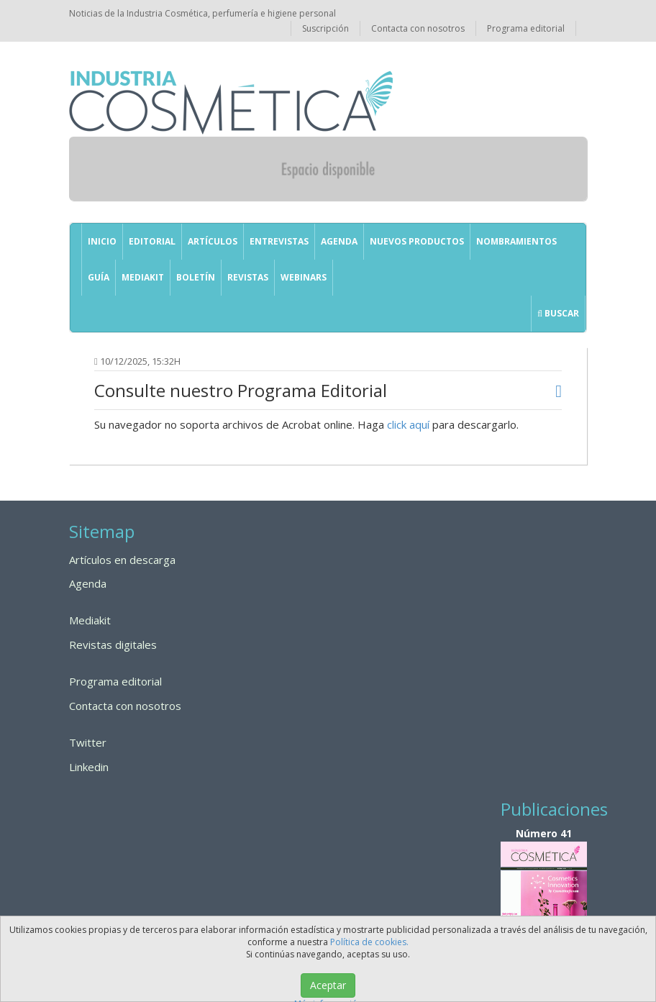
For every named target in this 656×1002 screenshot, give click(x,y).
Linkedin (89, 767)
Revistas (247, 277)
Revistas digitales (113, 644)
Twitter (87, 742)
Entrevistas (279, 241)
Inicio (102, 241)
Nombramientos (516, 241)
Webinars (304, 277)
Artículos (212, 241)
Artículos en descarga (122, 559)
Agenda (339, 241)
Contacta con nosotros (418, 28)
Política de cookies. (369, 942)
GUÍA (98, 277)
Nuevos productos (417, 241)
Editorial (152, 241)
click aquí (408, 424)
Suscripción (325, 28)
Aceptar (328, 985)
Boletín (195, 277)
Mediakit (143, 277)
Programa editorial (526, 28)
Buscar (558, 313)
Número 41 (544, 895)
